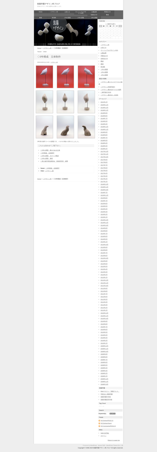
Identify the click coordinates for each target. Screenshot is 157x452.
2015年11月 (104, 195)
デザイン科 (101, 406)
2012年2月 (104, 275)
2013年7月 (104, 253)
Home (40, 12)
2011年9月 (104, 288)
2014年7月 (104, 233)
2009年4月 (104, 368)
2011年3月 (104, 305)
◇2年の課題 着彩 (46, 158)
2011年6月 (104, 296)
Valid (105, 433)
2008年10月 (104, 384)
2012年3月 (104, 272)
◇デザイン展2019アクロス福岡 (111, 89)
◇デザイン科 (54, 12)
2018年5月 (104, 140)
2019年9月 (104, 113)
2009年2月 (104, 373)
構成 (107, 15)
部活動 (54, 17)
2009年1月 (104, 376)
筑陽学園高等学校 (106, 399)
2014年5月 (104, 239)
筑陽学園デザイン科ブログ (48, 4)
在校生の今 (94, 15)
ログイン (103, 436)
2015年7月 (104, 201)
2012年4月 (104, 269)
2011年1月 (104, 310)
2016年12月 (104, 184)
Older (45, 51)
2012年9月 (104, 261)
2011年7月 (104, 294)
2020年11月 (104, 105)
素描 (40, 17)
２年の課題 (80, 17)
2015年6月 (104, 203)
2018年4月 (104, 143)
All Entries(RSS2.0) (107, 420)
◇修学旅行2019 (106, 92)
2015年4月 (104, 209)
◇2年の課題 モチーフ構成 (49, 156)
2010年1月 (104, 343)
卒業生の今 (107, 12)
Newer (39, 51)
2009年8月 (104, 357)
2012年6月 (104, 264)
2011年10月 (104, 285)
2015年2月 (104, 214)
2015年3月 (104, 212)
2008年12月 (104, 379)
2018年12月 (104, 127)
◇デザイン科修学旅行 (108, 87)
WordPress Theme (111, 445)
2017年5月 (104, 170)
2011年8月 (104, 291)
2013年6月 (104, 255)
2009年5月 (104, 365)
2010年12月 (104, 313)
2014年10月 (104, 225)
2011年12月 (104, 280)
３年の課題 (94, 17)
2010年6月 (104, 329)
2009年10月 (104, 351)
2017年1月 (104, 181)
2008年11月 (104, 381)
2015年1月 (104, 217)
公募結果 (94, 12)
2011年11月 (104, 283)
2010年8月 (104, 324)
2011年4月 (104, 302)
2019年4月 (104, 124)
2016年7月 (104, 192)
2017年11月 (104, 154)
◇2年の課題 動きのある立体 (50, 150)
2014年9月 (104, 228)
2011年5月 (104, 299)
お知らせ (67, 12)
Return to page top (114, 440)
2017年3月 (104, 176)
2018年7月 (104, 138)
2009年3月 (104, 371)
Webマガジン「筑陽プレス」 (110, 391)
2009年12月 (104, 346)
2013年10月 (104, 244)
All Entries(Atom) (106, 423)
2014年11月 (104, 222)
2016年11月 (104, 187)
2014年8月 (104, 231)
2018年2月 (104, 149)
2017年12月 (104, 151)
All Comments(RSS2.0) (108, 426)
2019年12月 (104, 107)
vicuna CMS (101, 445)
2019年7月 (104, 118)
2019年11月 (104, 110)
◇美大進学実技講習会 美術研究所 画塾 (54, 161)
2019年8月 (104, 116)
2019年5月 (104, 121)
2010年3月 (104, 338)
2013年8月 (104, 250)
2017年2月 (104, 179)
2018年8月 (104, 135)
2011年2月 (104, 307)
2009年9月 (104, 354)
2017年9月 (104, 160)
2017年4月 (104, 173)
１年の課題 (67, 17)
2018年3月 (104, 146)
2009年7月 (104, 360)
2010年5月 (104, 332)
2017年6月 (104, 168)
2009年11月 (104, 349)
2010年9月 (104, 321)
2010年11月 (104, 316)
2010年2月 (104, 340)
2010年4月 (104, 335)
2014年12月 (104, 220)
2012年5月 (104, 266)
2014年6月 (104, 236)
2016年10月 (104, 190)
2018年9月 (104, 132)
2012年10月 (104, 258)
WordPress (93, 445)
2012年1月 (104, 277)
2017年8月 (104, 162)
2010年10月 (104, 318)
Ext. (119, 445)
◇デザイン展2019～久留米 (109, 95)
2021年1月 (104, 102)
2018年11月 (104, 129)
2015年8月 (104, 198)
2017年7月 (104, 165)
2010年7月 (104, 327)
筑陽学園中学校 (106, 397)
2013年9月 (104, 247)
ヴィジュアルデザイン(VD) (80, 12)
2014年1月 (104, 242)
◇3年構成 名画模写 (47, 153)
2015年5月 (104, 206)
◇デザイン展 (49, 171)
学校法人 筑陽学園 (107, 394)
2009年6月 (104, 362)
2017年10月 (104, 157)
